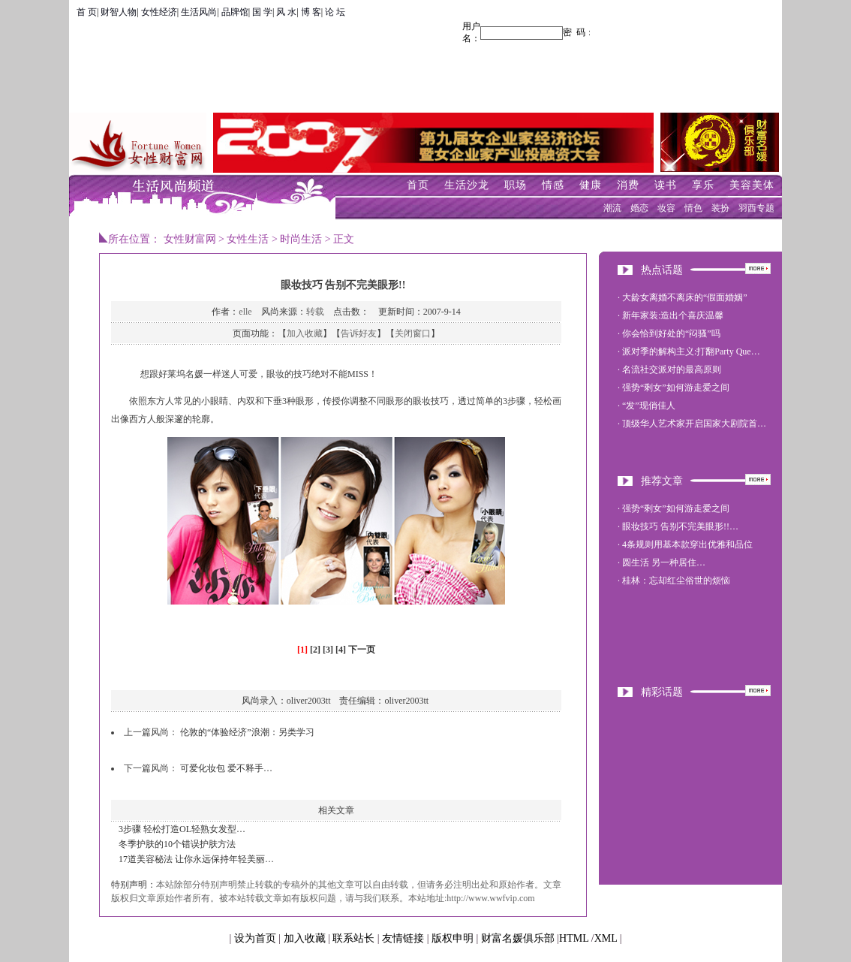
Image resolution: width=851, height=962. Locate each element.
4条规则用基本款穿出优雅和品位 (687, 544)
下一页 (361, 649)
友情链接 (403, 938)
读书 (665, 185)
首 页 (87, 12)
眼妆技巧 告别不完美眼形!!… (680, 526)
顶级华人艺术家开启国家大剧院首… (694, 423)
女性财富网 (190, 239)
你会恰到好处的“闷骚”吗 (671, 333)
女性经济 (159, 12)
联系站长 (353, 938)
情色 (693, 208)
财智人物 (119, 12)
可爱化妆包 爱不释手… (226, 768)
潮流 (612, 208)
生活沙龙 (466, 185)
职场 (515, 185)
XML (606, 938)
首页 (418, 185)
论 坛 (335, 12)
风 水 (286, 12)
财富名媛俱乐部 (518, 938)
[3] (328, 649)
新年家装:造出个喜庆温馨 (672, 315)
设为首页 (255, 938)
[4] (340, 649)
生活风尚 (199, 12)
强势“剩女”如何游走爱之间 (675, 387)
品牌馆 (234, 12)
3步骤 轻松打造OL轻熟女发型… (182, 829)
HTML (573, 938)
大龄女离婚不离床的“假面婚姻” (684, 297)
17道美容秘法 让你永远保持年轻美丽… (196, 859)
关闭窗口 (413, 333)
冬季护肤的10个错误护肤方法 (177, 844)
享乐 (703, 185)
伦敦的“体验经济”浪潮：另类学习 (247, 732)
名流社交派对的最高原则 (671, 369)
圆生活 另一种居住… (663, 562)
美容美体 (751, 185)
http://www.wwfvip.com (490, 898)
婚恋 (639, 208)
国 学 (262, 12)
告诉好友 (359, 333)
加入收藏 (305, 333)
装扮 (720, 208)
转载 (315, 311)
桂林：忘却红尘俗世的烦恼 (676, 580)
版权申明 (453, 938)
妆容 (666, 208)
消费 (628, 185)
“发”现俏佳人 (648, 405)
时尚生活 (301, 239)
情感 (553, 185)
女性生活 (248, 239)
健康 (590, 185)
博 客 (311, 12)
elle (245, 311)
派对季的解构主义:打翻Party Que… (691, 351)
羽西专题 (756, 208)
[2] (315, 649)
